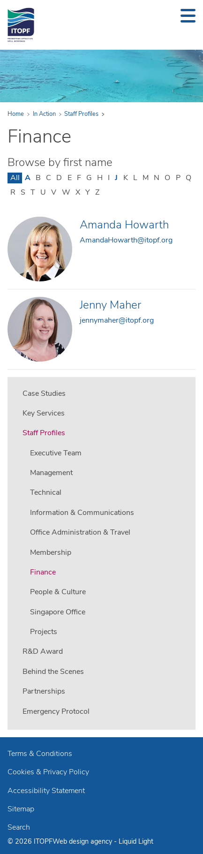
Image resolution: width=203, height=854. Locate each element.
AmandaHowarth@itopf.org (126, 240)
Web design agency (83, 841)
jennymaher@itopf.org (117, 320)
